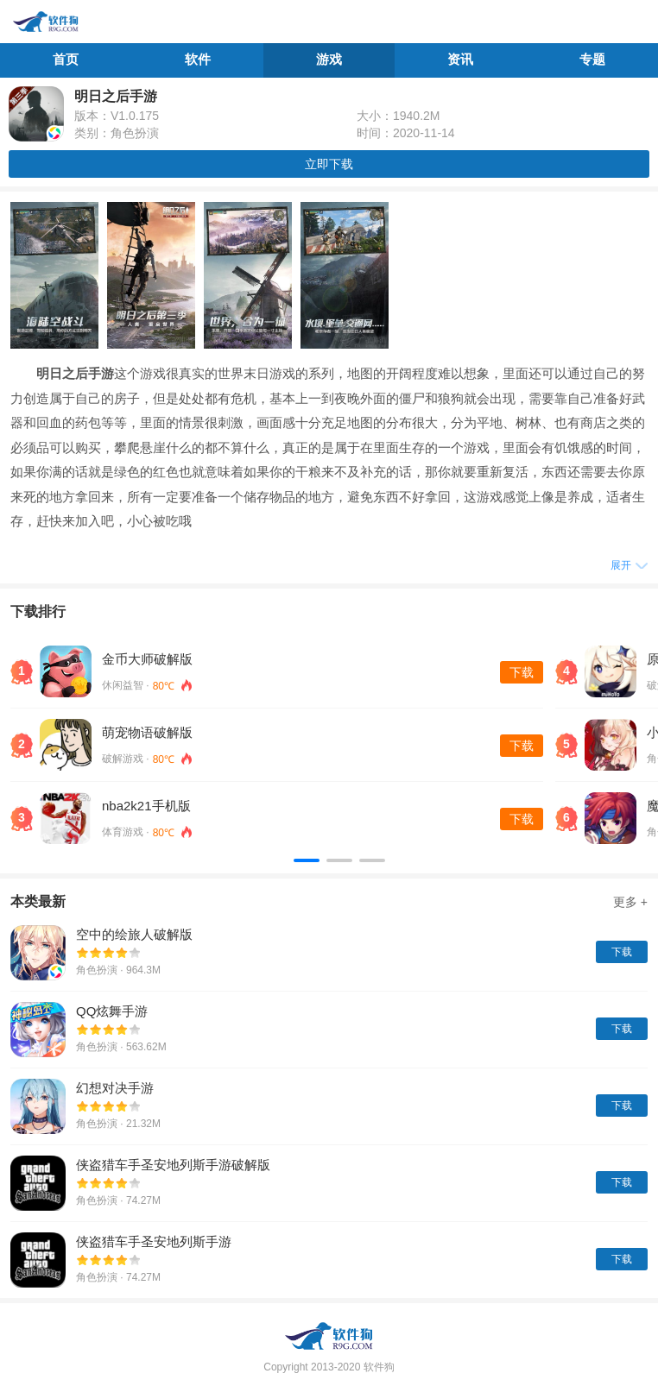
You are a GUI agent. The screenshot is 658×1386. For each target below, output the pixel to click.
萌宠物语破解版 (147, 732)
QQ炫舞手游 (112, 1011)
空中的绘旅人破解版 (134, 934)
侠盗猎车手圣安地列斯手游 (153, 1241)
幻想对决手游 (115, 1087)
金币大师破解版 (147, 659)
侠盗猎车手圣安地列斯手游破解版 (173, 1164)
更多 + (630, 902)
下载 (521, 672)
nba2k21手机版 (146, 805)
